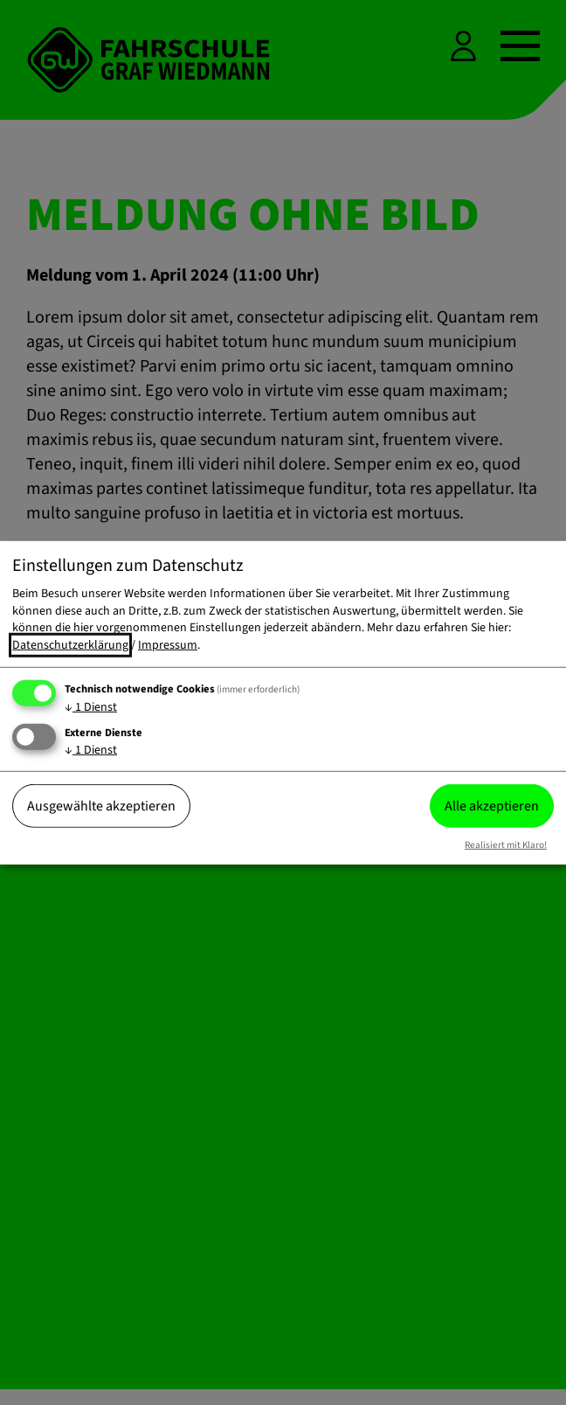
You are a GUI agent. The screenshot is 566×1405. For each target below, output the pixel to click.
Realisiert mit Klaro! (506, 845)
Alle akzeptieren (492, 806)
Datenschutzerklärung (70, 645)
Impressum (167, 645)
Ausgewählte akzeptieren (101, 806)
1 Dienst (91, 706)
